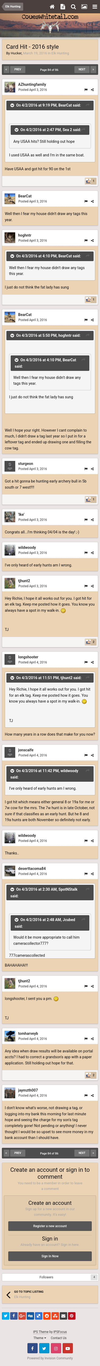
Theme (40, 1338)
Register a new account (50, 1226)
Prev (17, 69)
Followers (46, 1277)
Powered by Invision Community (50, 1358)
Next (82, 69)
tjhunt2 (24, 581)
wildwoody (27, 547)
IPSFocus (60, 1332)
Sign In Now (49, 1256)
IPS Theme (41, 1332)
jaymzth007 (28, 1090)
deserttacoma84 (32, 868)
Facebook (32, 1348)
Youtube (68, 1348)
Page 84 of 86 (50, 70)
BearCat (25, 196)
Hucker (16, 53)
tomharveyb (28, 1033)
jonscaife (25, 750)
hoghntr (24, 235)
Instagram (56, 1348)
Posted (32, 90)
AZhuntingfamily (32, 84)
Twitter (44, 1348)
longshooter (28, 657)
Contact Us (59, 1338)
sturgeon (25, 463)
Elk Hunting (60, 53)
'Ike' (21, 514)
